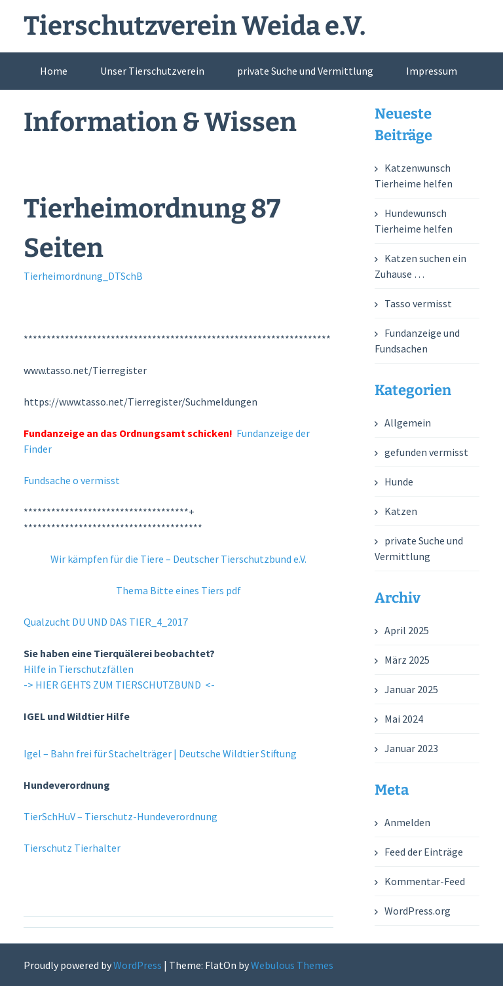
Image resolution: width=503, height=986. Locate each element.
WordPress (137, 965)
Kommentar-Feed (424, 881)
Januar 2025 (411, 689)
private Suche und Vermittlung (305, 70)
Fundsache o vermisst (72, 480)
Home (53, 70)
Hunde (398, 481)
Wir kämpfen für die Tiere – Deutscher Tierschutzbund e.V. (178, 558)
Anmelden (407, 822)
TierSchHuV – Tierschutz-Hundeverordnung (120, 816)
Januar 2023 (411, 748)
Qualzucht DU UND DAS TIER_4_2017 (106, 621)
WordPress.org (417, 910)
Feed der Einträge (423, 851)
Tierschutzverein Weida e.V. (194, 26)
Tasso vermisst (418, 303)
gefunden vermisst (426, 452)
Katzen (400, 511)
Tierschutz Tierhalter (72, 847)
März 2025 (407, 659)
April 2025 (406, 630)
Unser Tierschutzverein (152, 70)
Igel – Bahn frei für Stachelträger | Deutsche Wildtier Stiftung (160, 753)
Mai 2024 (403, 718)
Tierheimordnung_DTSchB (83, 275)
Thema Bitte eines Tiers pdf (178, 590)
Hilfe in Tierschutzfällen (79, 668)
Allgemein (407, 422)
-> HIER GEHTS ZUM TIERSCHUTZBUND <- (119, 684)
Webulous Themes (292, 965)
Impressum (431, 70)
